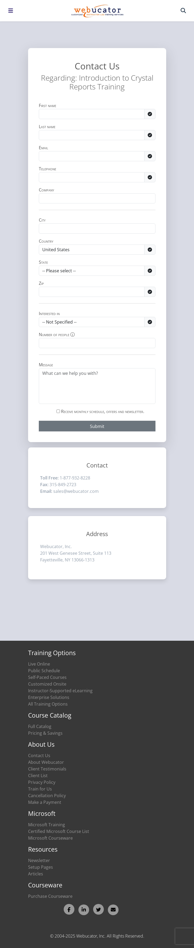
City (42, 220)
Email (43, 148)
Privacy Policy (41, 782)
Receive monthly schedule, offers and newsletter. (100, 411)
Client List (38, 775)
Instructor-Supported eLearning (60, 691)
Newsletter (39, 860)
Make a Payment (44, 802)
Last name (47, 126)
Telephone (47, 169)
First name (47, 105)
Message (46, 365)
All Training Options (48, 704)
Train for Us (40, 789)
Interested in (49, 313)
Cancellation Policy (47, 795)
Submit (97, 426)
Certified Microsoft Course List (58, 831)
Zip (41, 283)
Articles (35, 874)
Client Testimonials (47, 769)
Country (46, 241)
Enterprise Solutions (48, 697)
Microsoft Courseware (50, 838)
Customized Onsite (47, 684)
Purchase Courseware (50, 896)
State (43, 262)
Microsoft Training (46, 825)
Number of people (57, 334)
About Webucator (46, 762)
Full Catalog (39, 726)
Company (46, 190)
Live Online (39, 664)
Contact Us (39, 755)
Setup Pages (40, 867)
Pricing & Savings (45, 733)
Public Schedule (44, 671)
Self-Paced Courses (47, 677)
